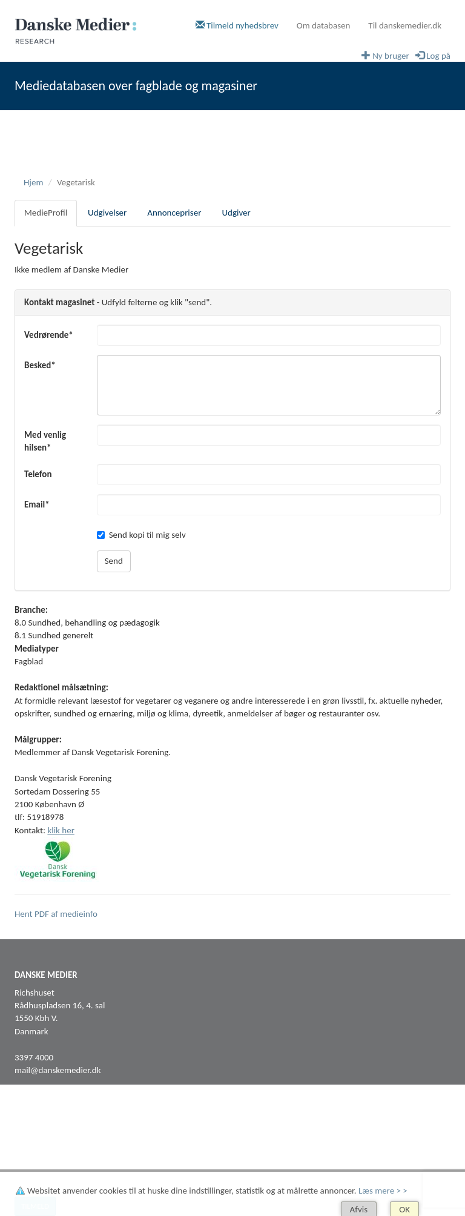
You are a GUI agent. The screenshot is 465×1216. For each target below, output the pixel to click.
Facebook (32, 1130)
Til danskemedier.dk (404, 25)
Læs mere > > (382, 1190)
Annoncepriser (174, 212)
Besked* (40, 365)
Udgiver (236, 212)
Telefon (37, 474)
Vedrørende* (48, 334)
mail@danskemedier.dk (58, 1070)
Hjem (33, 182)
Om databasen (324, 25)
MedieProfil (45, 212)
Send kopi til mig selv (141, 534)
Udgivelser (107, 212)
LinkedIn (30, 1142)
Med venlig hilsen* (45, 441)
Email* (37, 504)
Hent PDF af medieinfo (56, 913)
